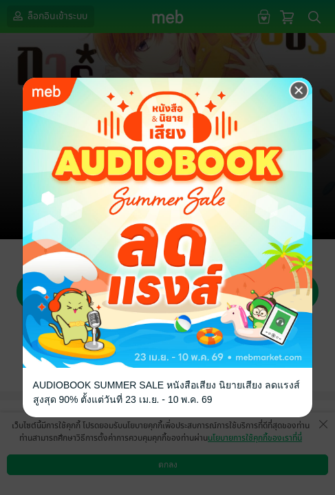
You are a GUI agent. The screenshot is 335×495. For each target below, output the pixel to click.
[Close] (299, 91)
